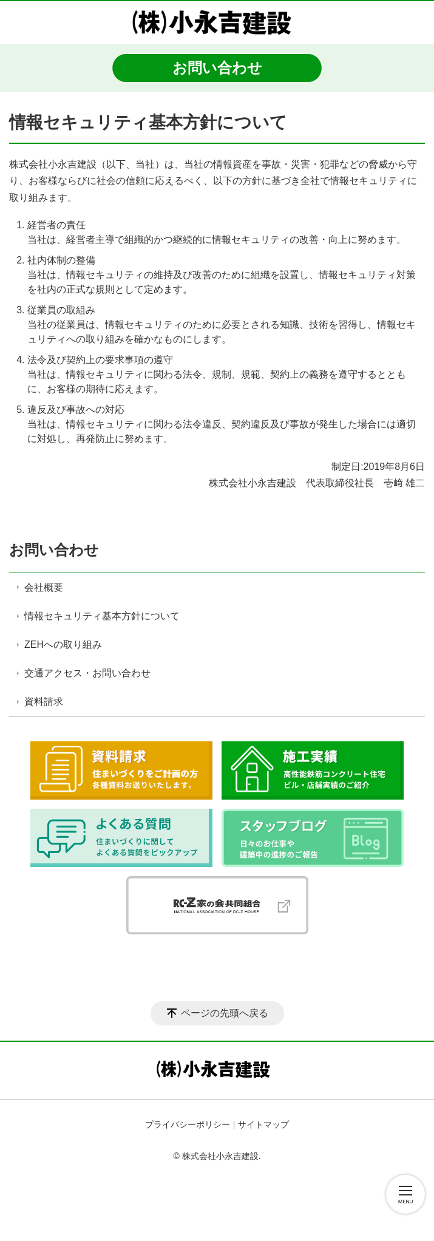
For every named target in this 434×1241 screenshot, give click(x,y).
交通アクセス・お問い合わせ (87, 673)
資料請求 (43, 701)
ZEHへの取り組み (63, 644)
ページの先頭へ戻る (224, 1013)
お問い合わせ (54, 550)
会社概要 (43, 587)
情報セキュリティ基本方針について (102, 616)
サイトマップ (263, 1124)
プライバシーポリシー (187, 1124)
